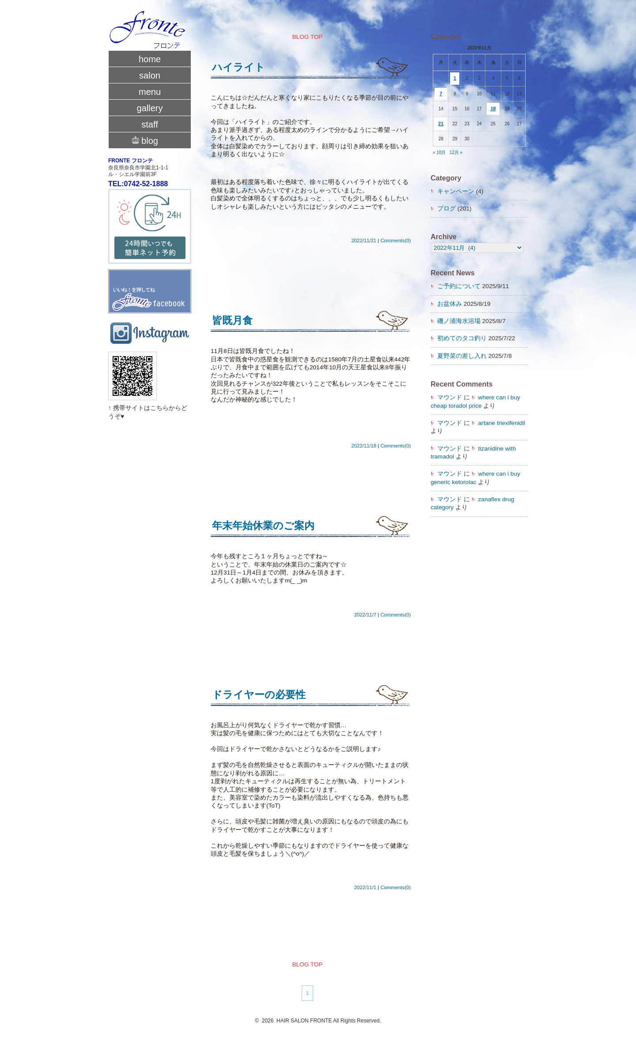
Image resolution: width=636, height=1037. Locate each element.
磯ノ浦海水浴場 (459, 321)
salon (149, 75)
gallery (150, 108)
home (150, 59)
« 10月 (439, 152)
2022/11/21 (363, 240)
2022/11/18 (363, 445)
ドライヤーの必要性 (259, 694)
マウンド (449, 397)
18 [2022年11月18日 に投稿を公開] (493, 108)
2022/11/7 (365, 614)
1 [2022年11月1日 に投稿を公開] (455, 78)
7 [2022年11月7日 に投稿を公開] (440, 93)
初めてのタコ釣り (462, 338)
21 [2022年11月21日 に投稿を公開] (440, 123)
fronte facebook (149, 282)
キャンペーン (455, 191)
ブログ (446, 208)
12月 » (456, 152)
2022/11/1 (365, 887)
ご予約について (459, 286)
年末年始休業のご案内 (263, 525)
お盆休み (449, 304)
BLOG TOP (307, 37)
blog (150, 140)
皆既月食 (232, 320)
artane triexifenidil (502, 423)
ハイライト (238, 67)
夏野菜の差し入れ (462, 356)
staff (149, 124)
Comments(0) (395, 240)
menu (150, 92)
